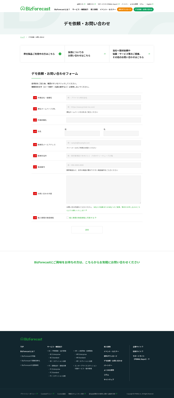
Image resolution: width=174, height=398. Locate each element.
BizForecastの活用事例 (30, 365)
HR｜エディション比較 (84, 361)
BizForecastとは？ (62, 9)
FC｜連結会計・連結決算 (57, 366)
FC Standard (54, 372)
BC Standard (54, 357)
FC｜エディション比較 (58, 376)
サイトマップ (109, 379)
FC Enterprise (55, 369)
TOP (22, 346)
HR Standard (80, 357)
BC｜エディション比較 (58, 361)
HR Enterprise (81, 354)
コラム (141, 4)
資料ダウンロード (125, 9)
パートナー (125, 4)
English (149, 4)
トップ (22, 37)
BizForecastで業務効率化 (31, 361)
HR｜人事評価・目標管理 (84, 351)
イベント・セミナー (108, 9)
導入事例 (94, 9)
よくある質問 (134, 4)
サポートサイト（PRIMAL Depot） (108, 4)
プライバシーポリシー (28, 394)
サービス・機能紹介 (80, 9)
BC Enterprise (55, 354)
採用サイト (90, 4)
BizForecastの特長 (28, 356)
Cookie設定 (61, 394)
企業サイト (80, 4)
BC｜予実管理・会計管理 (57, 351)
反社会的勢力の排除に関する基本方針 (102, 394)
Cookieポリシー (46, 394)
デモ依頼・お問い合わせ (143, 9)
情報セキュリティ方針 (76, 394)
